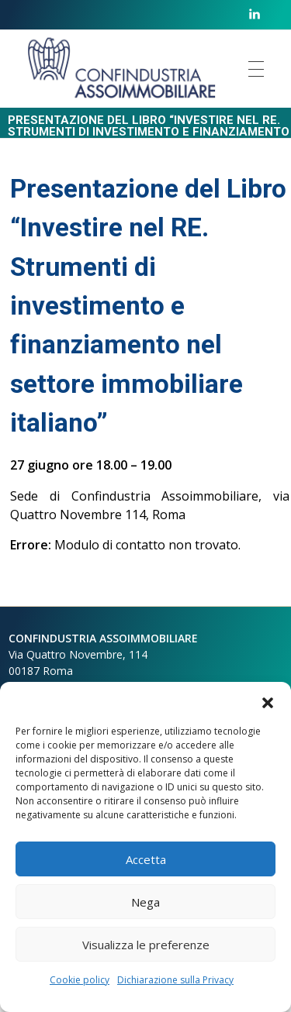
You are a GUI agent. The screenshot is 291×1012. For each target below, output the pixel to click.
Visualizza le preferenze (146, 944)
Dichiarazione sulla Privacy (175, 979)
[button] (267, 701)
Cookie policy (79, 979)
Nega (145, 902)
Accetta (146, 859)
